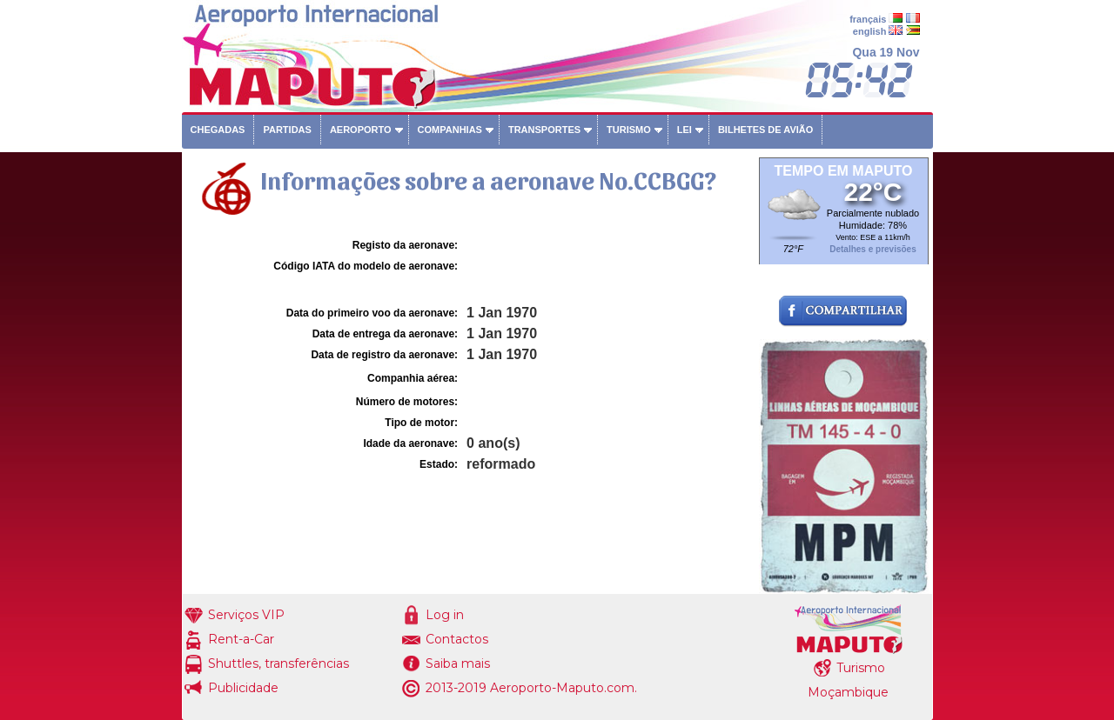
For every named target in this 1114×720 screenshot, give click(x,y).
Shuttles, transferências (278, 663)
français (867, 19)
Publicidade (243, 688)
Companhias (450, 129)
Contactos (457, 639)
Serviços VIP (246, 615)
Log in (445, 615)
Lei (684, 129)
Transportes (544, 129)
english (870, 31)
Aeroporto (361, 129)
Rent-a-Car (241, 639)
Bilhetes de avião (765, 129)
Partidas (287, 129)
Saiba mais (458, 663)
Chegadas (218, 129)
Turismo (629, 129)
